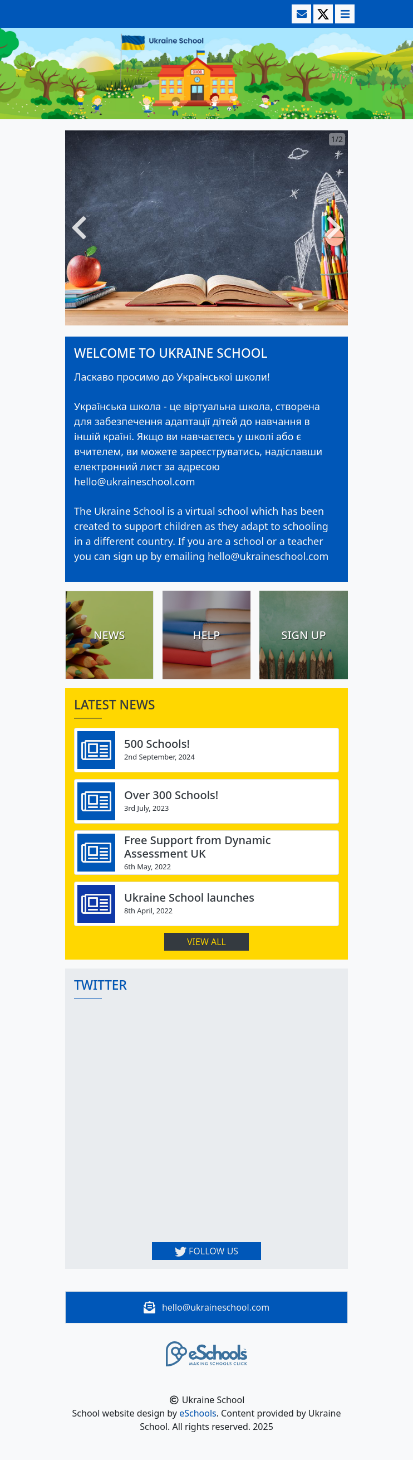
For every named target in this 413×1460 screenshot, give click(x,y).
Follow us (206, 1251)
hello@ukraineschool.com (215, 1307)
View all (206, 942)
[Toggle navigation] (344, 13)
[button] (79, 227)
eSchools (198, 1413)
